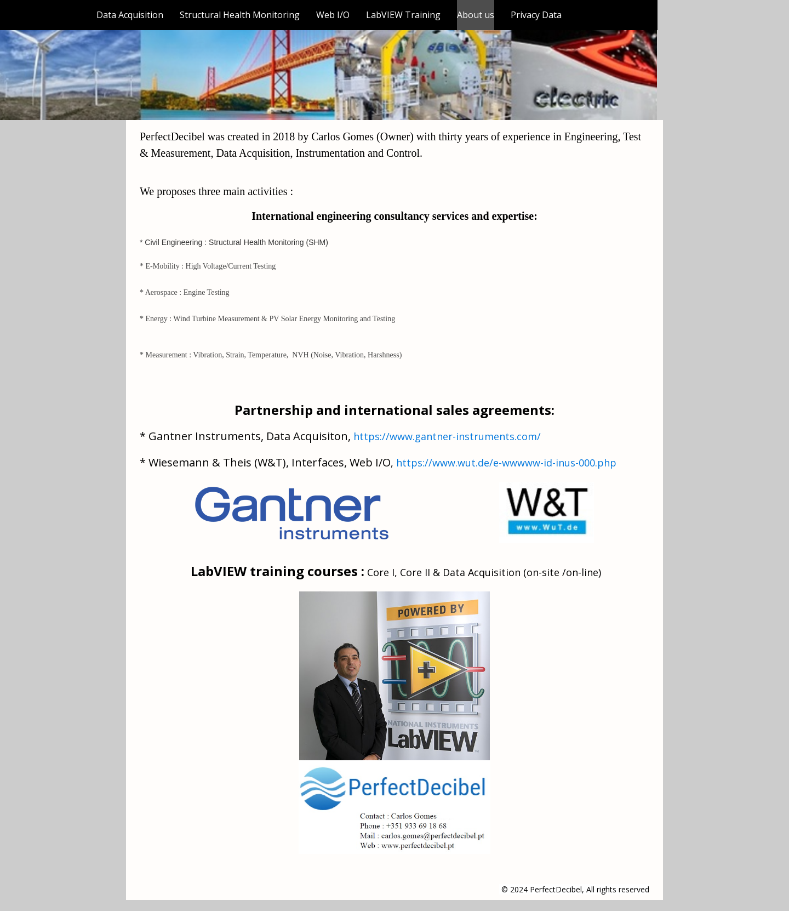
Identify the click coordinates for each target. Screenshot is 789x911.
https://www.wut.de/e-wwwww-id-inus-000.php (506, 462)
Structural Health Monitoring (240, 15)
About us (475, 15)
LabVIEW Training (403, 15)
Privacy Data (536, 15)
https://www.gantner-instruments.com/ (447, 436)
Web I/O (333, 15)
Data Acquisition (129, 15)
